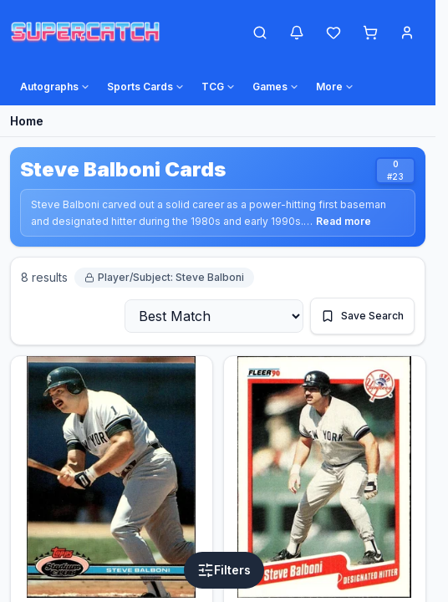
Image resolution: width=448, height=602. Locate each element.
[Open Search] (260, 32)
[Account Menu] (407, 32)
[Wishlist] (333, 32)
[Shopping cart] (370, 32)
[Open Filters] (224, 570)
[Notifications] (296, 32)
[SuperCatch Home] (85, 32)
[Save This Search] (362, 316)
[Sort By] (214, 316)
